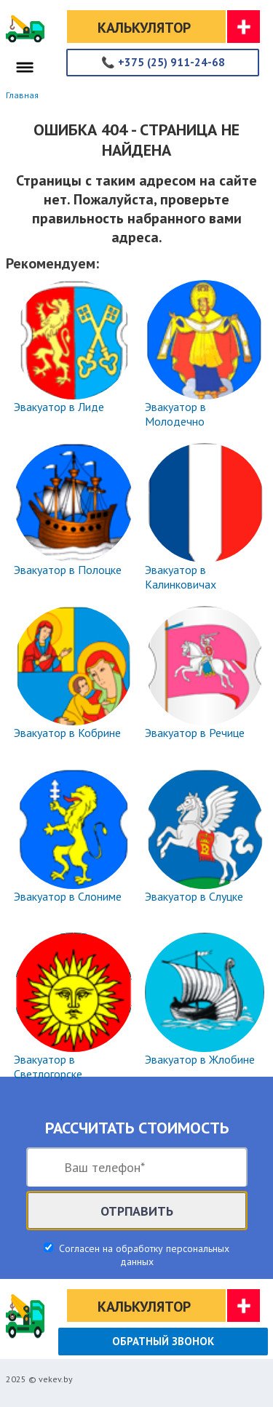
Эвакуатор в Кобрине (67, 732)
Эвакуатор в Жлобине (200, 1059)
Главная (22, 94)
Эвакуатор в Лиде (59, 406)
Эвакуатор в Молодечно (175, 414)
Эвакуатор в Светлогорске (48, 1066)
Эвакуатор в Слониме (68, 896)
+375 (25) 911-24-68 (163, 62)
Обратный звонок (163, 1341)
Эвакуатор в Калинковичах (180, 576)
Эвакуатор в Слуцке (194, 896)
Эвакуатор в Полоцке (68, 569)
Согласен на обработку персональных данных (142, 1255)
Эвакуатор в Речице (195, 732)
